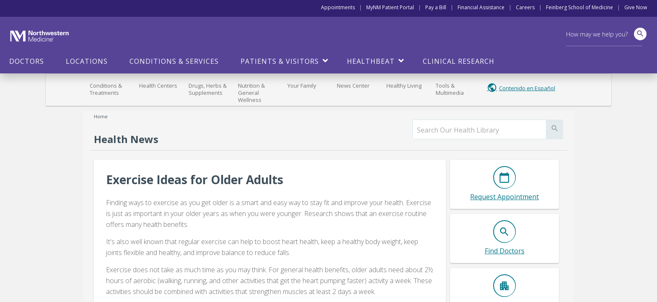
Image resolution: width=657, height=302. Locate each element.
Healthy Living (404, 85)
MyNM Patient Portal (390, 7)
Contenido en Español (527, 88)
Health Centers (158, 85)
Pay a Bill (435, 7)
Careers (525, 7)
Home (101, 116)
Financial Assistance (481, 7)
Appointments (338, 7)
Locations (87, 61)
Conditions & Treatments (106, 89)
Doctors (26, 61)
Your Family (301, 85)
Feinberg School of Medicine (579, 7)
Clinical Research (458, 61)
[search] (479, 130)
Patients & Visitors (280, 61)
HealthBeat (371, 61)
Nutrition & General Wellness (251, 93)
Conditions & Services (174, 61)
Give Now (635, 7)
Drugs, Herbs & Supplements (208, 89)
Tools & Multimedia (450, 89)
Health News (126, 139)
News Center (353, 85)
